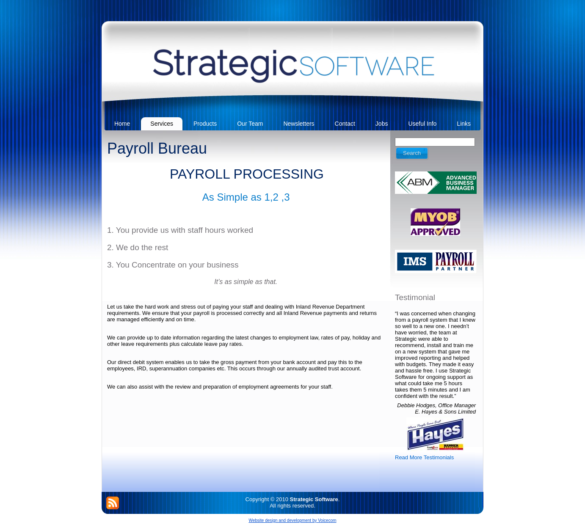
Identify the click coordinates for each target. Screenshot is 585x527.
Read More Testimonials (424, 457)
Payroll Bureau (157, 148)
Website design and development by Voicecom (292, 520)
